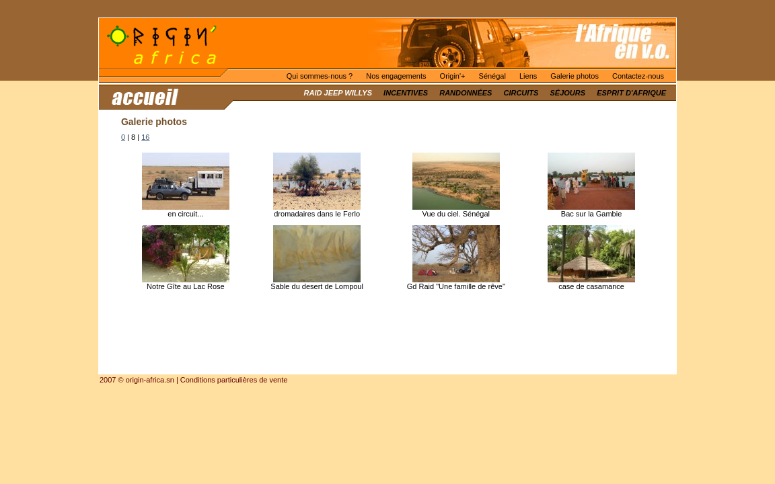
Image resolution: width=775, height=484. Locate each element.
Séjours (568, 93)
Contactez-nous (638, 76)
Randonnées (465, 93)
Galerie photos (574, 76)
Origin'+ (453, 76)
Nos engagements (396, 76)
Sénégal (492, 76)
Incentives (405, 93)
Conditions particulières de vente (234, 380)
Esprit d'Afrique (631, 93)
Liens (528, 76)
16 (145, 137)
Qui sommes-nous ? (320, 76)
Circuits (520, 93)
